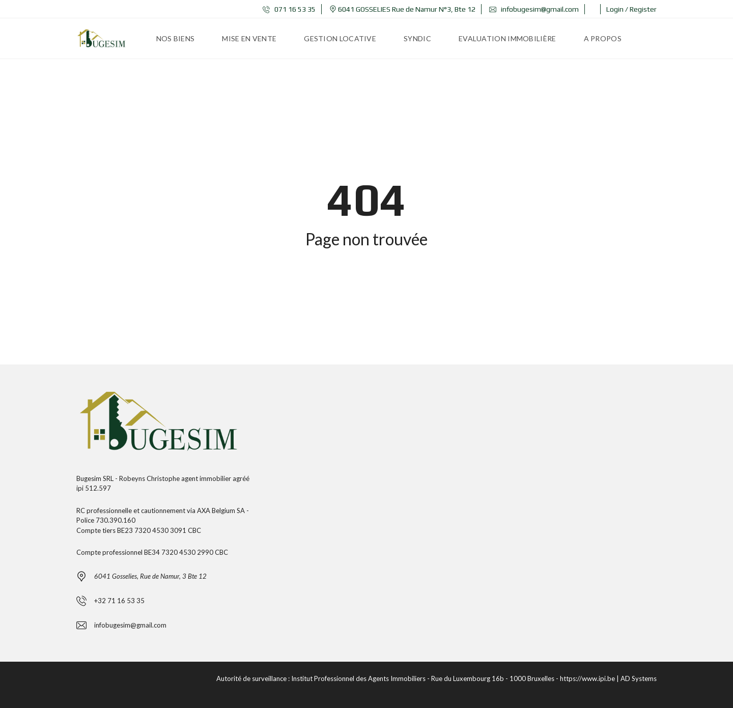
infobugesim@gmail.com (534, 9)
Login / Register (631, 9)
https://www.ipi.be (587, 678)
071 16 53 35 (289, 9)
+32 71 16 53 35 (119, 601)
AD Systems (639, 678)
